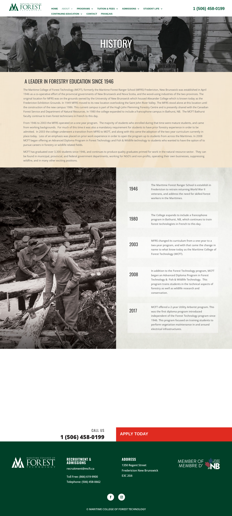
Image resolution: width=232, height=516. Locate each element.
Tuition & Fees (106, 9)
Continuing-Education (65, 14)
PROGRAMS (83, 9)
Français (106, 14)
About (66, 9)
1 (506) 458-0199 (209, 8)
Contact (91, 14)
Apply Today (134, 434)
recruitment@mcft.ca (80, 468)
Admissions (129, 9)
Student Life (151, 9)
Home (54, 9)
